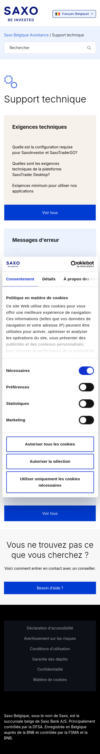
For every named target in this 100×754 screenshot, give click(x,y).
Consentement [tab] (20, 279)
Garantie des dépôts (50, 659)
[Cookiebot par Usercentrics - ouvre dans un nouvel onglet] (71, 264)
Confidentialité (50, 669)
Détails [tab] (48, 279)
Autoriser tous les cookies (50, 444)
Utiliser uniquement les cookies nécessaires (50, 482)
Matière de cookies (50, 679)
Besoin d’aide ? (50, 588)
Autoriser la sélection (50, 461)
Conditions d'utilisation (50, 648)
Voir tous (50, 212)
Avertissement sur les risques (50, 638)
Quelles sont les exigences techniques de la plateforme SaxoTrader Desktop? (36, 169)
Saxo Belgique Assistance (26, 35)
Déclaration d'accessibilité (50, 628)
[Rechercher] (50, 48)
